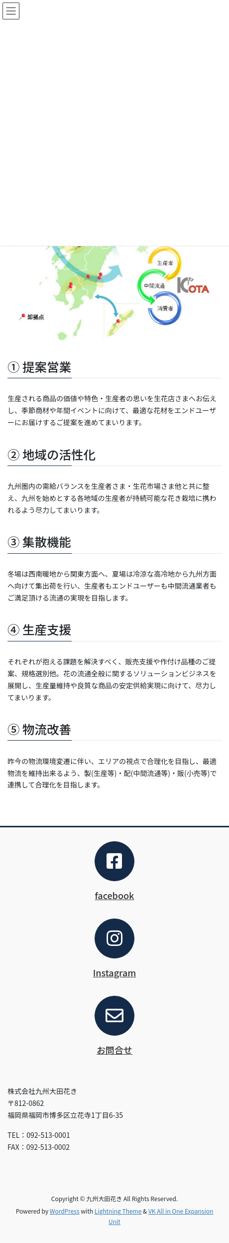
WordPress (65, 1211)
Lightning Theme (118, 1211)
